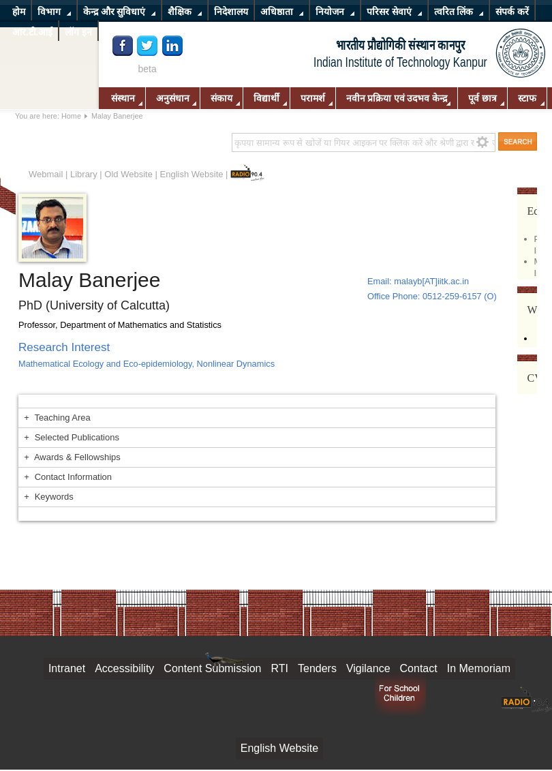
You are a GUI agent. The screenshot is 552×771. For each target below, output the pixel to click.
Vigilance (368, 668)
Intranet (66, 668)
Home (71, 116)
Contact (419, 668)
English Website (192, 174)
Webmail (46, 174)
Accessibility (124, 668)
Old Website (128, 174)
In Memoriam (478, 668)
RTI (279, 668)
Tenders (317, 668)
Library (83, 174)
